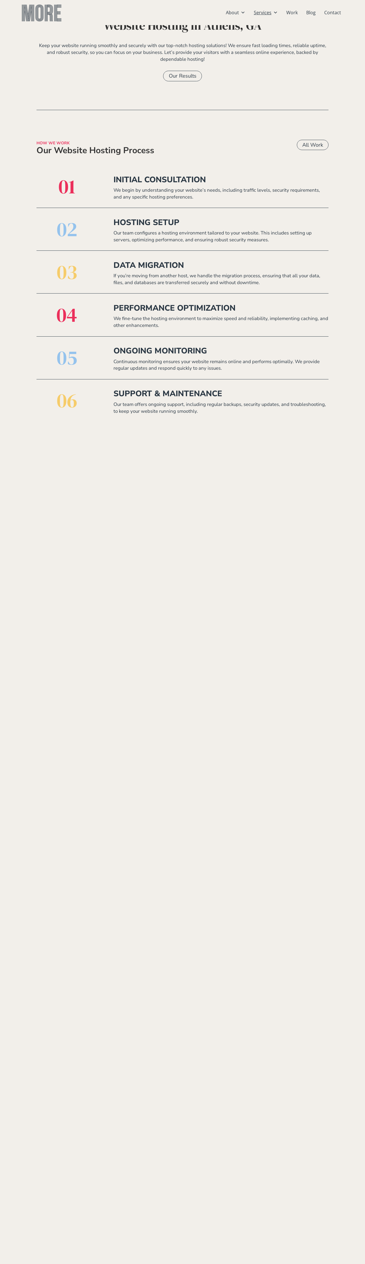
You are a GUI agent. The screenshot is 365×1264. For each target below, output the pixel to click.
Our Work (182, 660)
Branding (289, 1183)
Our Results (182, 96)
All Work (312, 165)
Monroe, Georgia (212, 1210)
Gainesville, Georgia (216, 1201)
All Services (309, 714)
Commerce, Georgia (215, 1192)
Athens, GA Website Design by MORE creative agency (131, 1256)
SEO (282, 1192)
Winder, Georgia (211, 1236)
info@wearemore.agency (135, 1219)
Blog (311, 12)
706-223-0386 (120, 1210)
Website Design (296, 1175)
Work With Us (182, 1114)
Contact (332, 12)
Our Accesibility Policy (276, 1256)
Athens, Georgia (211, 1175)
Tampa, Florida (209, 1218)
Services (266, 12)
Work (292, 12)
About (235, 12)
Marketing (290, 1210)
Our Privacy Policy (237, 1256)
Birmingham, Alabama (218, 1183)
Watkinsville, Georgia (218, 1227)
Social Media (293, 1201)
